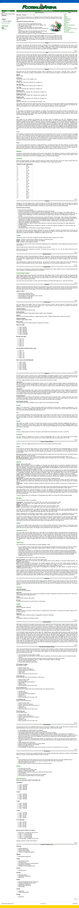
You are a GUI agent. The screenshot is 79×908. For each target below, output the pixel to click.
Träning (65, 17)
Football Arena (5, 25)
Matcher (66, 23)
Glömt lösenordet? (6, 23)
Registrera (4, 29)
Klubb (65, 14)
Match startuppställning (69, 25)
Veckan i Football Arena (69, 32)
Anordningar (67, 22)
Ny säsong (66, 31)
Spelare (65, 16)
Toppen (75, 50)
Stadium (66, 21)
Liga (65, 15)
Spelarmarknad (67, 27)
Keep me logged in (7, 21)
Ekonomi (66, 26)
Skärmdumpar (5, 26)
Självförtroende (67, 19)
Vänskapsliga (67, 29)
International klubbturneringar (70, 28)
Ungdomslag (67, 20)
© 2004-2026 (43, 903)
